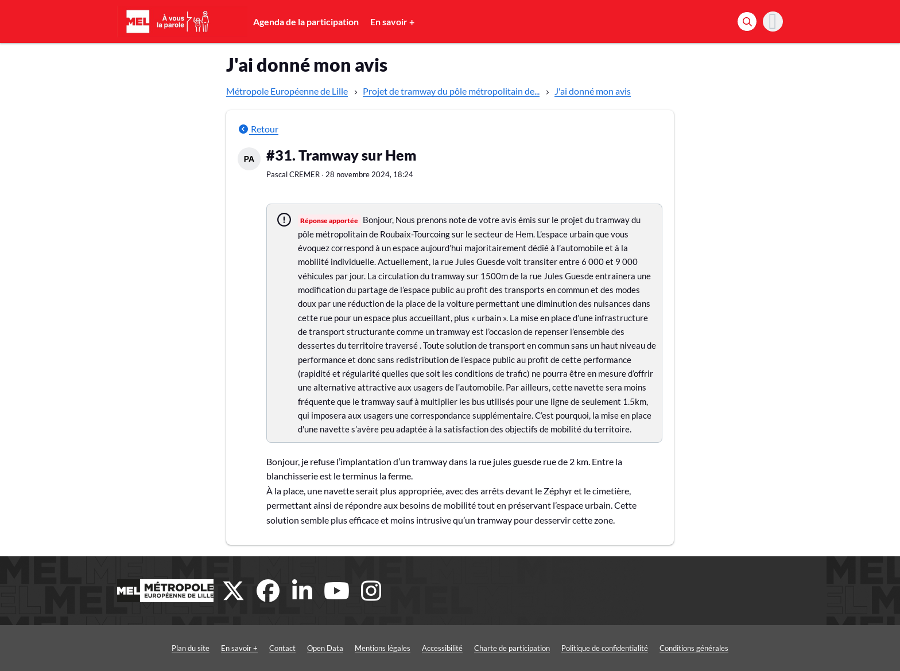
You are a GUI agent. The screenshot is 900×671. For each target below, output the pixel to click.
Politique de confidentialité (604, 648)
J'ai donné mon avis (592, 90)
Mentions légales (382, 648)
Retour (258, 128)
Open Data (325, 648)
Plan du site (191, 648)
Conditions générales (694, 648)
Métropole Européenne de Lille (287, 90)
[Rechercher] (747, 21)
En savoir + (392, 21)
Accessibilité (442, 648)
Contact (282, 648)
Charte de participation (512, 648)
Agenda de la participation (306, 21)
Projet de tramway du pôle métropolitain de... (451, 90)
